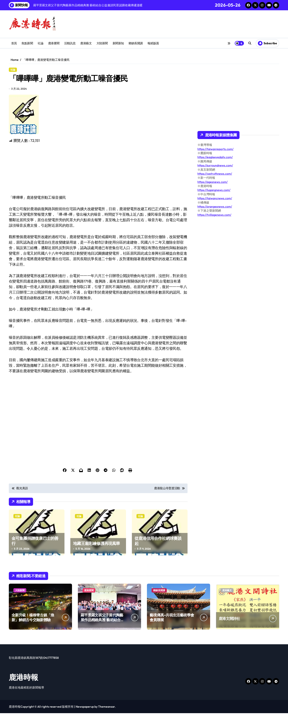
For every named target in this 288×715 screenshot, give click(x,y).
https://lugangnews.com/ (213, 190)
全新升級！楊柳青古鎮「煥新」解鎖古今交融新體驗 (33, 619)
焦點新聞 (27, 43)
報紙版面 (153, 43)
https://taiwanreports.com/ (215, 149)
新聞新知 (118, 43)
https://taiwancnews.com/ (214, 198)
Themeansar (106, 708)
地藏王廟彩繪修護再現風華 (96, 545)
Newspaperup (85, 708)
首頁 (14, 43)
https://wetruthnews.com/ (214, 173)
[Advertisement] (98, 171)
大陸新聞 (102, 43)
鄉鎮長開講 (136, 43)
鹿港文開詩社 (229, 620)
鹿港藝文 (86, 43)
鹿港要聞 (54, 43)
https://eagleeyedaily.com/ (215, 157)
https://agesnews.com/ (212, 182)
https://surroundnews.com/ (215, 165)
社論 (40, 43)
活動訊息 (69, 43)
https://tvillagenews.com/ (214, 215)
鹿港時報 (23, 679)
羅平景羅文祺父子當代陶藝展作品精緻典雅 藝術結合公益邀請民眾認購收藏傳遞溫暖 (102, 624)
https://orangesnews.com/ (214, 206)
